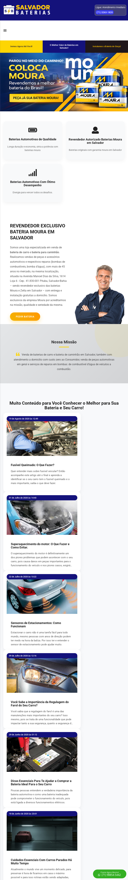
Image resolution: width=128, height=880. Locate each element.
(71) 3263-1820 (94, 840)
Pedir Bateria (25, 316)
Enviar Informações (64, 740)
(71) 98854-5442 (94, 845)
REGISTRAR (34, 821)
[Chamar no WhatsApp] (109, 874)
